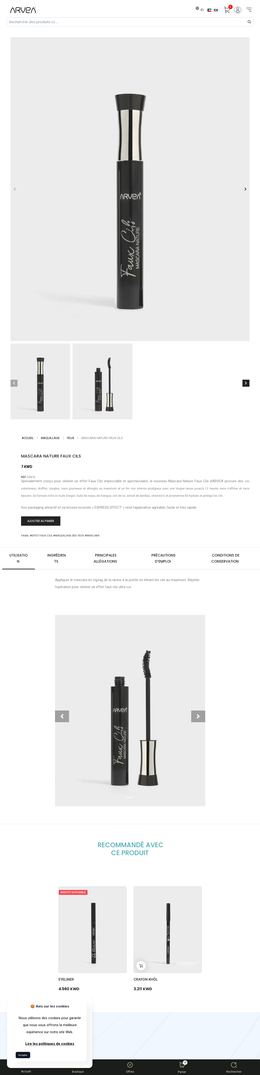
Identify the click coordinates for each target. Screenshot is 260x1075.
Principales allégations (106, 557)
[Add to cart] (141, 964)
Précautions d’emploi (163, 557)
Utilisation (18, 557)
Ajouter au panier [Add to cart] (40, 520)
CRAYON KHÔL (146, 978)
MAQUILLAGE (50, 437)
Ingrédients (56, 557)
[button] (245, 188)
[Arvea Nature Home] (23, 10)
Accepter (22, 1055)
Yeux (70, 437)
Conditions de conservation (225, 557)
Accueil (28, 437)
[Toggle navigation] (247, 7)
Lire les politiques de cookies (49, 1044)
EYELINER (66, 978)
